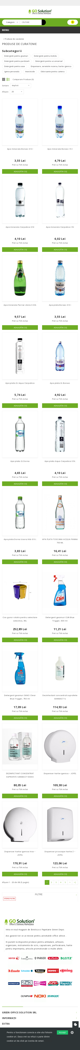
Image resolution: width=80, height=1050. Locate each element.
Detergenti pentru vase (14, 66)
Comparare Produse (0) (23, 79)
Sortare (5, 85)
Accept (62, 1032)
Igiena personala (11, 71)
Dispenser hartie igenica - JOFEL (60, 773)
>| (75, 882)
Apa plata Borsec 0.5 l (60, 305)
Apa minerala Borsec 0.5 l (20, 149)
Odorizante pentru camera (53, 71)
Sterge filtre (9, 898)
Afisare (5, 92)
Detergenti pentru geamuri (16, 56)
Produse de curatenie (14, 39)
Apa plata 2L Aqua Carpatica (20, 383)
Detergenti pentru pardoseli (17, 61)
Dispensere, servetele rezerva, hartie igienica (51, 66)
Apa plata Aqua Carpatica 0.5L (60, 461)
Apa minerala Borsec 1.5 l (60, 149)
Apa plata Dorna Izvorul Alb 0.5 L (20, 539)
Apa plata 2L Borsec (60, 383)
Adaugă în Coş (20, 171)
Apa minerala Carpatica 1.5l (60, 227)
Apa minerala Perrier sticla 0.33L (20, 305)
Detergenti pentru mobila (45, 56)
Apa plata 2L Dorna (20, 461)
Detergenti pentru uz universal (49, 61)
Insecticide (30, 71)
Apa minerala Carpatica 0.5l (20, 227)
